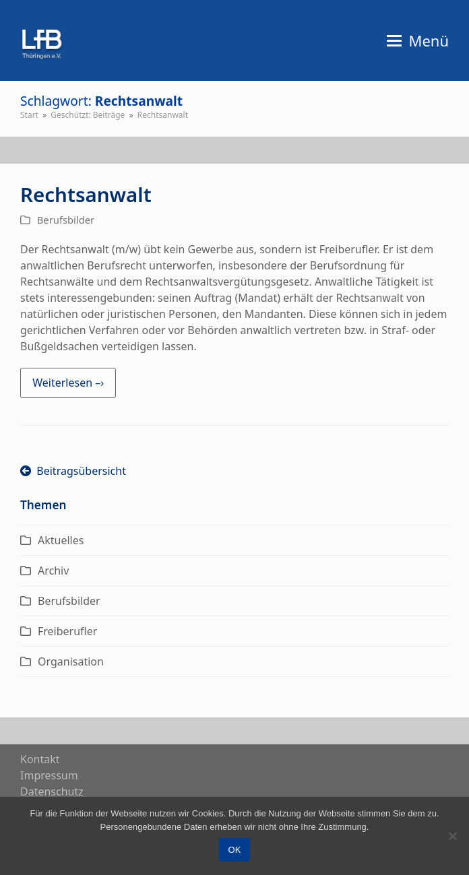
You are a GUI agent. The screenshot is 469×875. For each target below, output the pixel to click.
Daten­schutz (52, 791)
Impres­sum (49, 775)
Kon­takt (40, 759)
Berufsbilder (65, 219)
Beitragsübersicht (73, 470)
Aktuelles (61, 540)
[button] (418, 40)
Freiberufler (67, 631)
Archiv (53, 570)
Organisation (71, 661)
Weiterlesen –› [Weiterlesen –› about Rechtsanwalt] (68, 382)
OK (234, 850)
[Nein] (452, 836)
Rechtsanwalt (86, 194)
